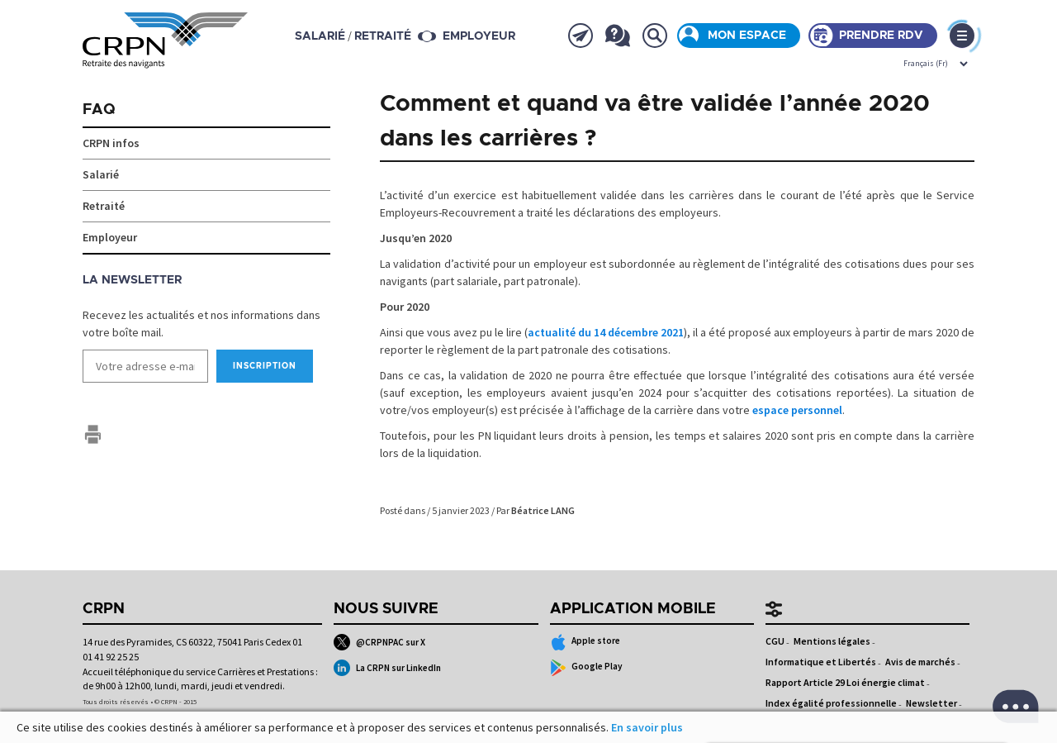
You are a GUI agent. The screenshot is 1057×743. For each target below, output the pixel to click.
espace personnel (797, 409)
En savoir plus (647, 727)
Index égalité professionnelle (831, 703)
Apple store (585, 642)
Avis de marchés (920, 661)
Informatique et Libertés (820, 661)
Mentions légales (832, 641)
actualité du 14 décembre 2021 (606, 332)
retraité (382, 36)
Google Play (586, 668)
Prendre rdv (881, 35)
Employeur (479, 36)
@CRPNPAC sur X (379, 642)
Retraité (104, 205)
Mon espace (747, 35)
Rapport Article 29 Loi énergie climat (845, 682)
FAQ (99, 109)
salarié (320, 36)
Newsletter (931, 703)
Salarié (101, 174)
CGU (774, 641)
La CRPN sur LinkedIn (387, 668)
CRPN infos (111, 143)
